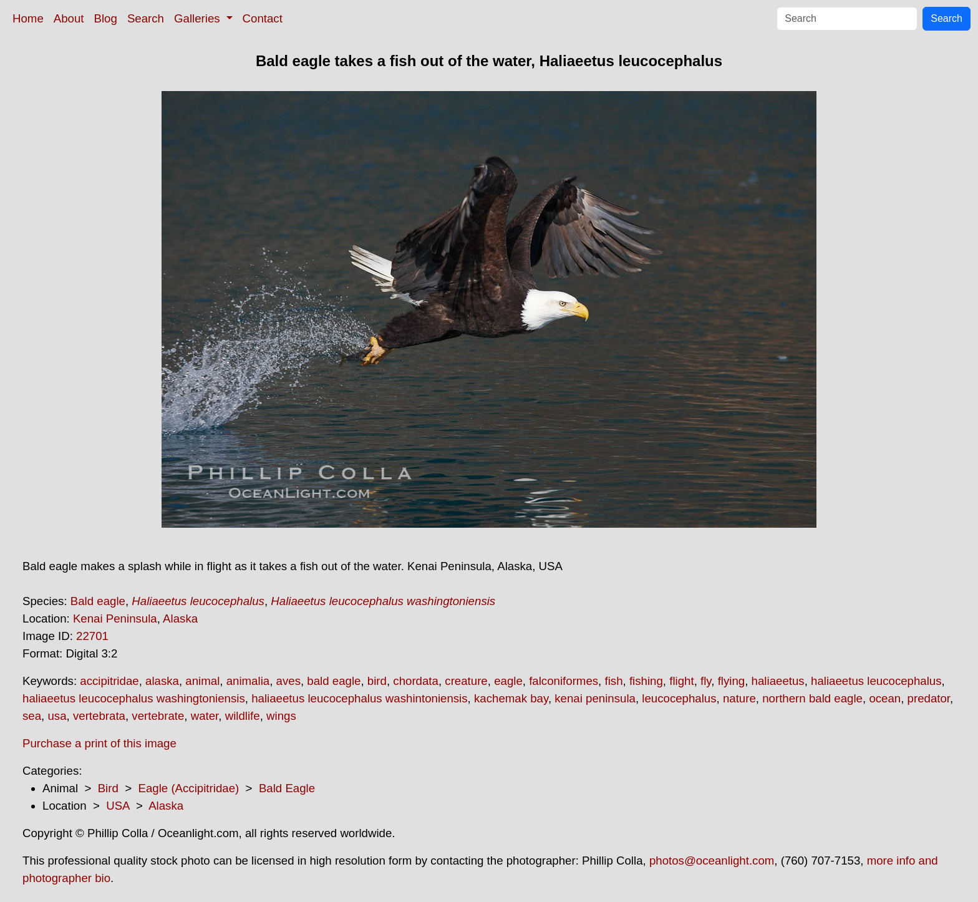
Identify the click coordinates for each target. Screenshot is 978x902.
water (205, 715)
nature (739, 698)
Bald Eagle (287, 788)
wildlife (242, 715)
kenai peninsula (595, 698)
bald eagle (334, 680)
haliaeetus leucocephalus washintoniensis (359, 698)
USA (117, 805)
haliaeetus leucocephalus (876, 680)
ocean (885, 698)
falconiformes (563, 680)
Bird (108, 788)
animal (202, 680)
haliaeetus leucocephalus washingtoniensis (133, 698)
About (69, 18)
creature (466, 680)
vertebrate (158, 715)
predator (929, 698)
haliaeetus (778, 680)
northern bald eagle (812, 698)
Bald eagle (97, 601)
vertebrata (99, 715)
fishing (646, 680)
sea (31, 715)
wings (281, 715)
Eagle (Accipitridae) (188, 788)
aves (288, 680)
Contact (263, 18)
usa (56, 715)
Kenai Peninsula (115, 618)
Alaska (180, 618)
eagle (508, 680)
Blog (105, 18)
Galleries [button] (198, 18)
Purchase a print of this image (99, 743)
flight (681, 680)
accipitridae (109, 680)
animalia (247, 680)
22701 (92, 636)
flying (731, 680)
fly (705, 680)
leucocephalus (679, 698)
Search (145, 18)
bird (377, 680)
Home (28, 18)
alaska (162, 680)
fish (613, 680)
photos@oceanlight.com (711, 860)
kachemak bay (511, 698)
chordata (415, 680)
